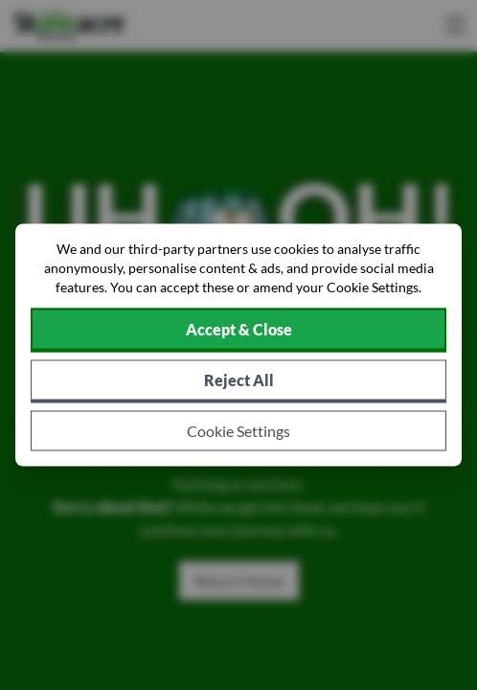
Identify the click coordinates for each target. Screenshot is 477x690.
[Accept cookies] (238, 331)
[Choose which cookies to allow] (238, 431)
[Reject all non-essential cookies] (238, 381)
